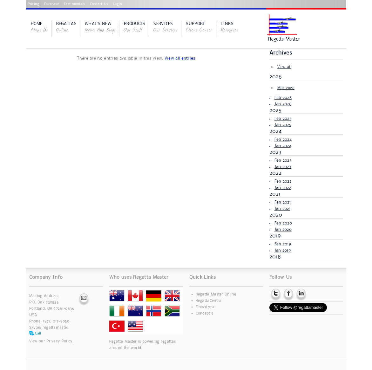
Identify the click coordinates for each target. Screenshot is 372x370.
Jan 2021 (282, 209)
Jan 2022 (282, 188)
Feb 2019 (282, 244)
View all (284, 67)
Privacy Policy (59, 341)
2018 (275, 256)
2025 (275, 110)
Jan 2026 (282, 104)
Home (39, 27)
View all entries (180, 58)
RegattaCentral (209, 300)
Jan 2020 (283, 229)
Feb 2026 (283, 98)
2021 (275, 194)
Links (229, 27)
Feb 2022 (282, 181)
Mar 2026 (285, 88)
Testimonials (74, 4)
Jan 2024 (282, 146)
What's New (100, 27)
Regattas (66, 27)
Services (165, 27)
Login (117, 4)
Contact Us (99, 4)
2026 (275, 76)
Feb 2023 (283, 160)
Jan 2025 (282, 125)
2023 (275, 152)
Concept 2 (205, 313)
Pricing (33, 4)
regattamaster (56, 327)
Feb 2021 (282, 202)
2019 (275, 235)
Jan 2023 (282, 167)
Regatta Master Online (216, 294)
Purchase (51, 4)
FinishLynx (205, 307)
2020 (275, 214)
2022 (275, 173)
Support (199, 27)
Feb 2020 (283, 223)
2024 (275, 131)
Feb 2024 (283, 139)
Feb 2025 (282, 118)
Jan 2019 (282, 250)
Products (134, 27)
